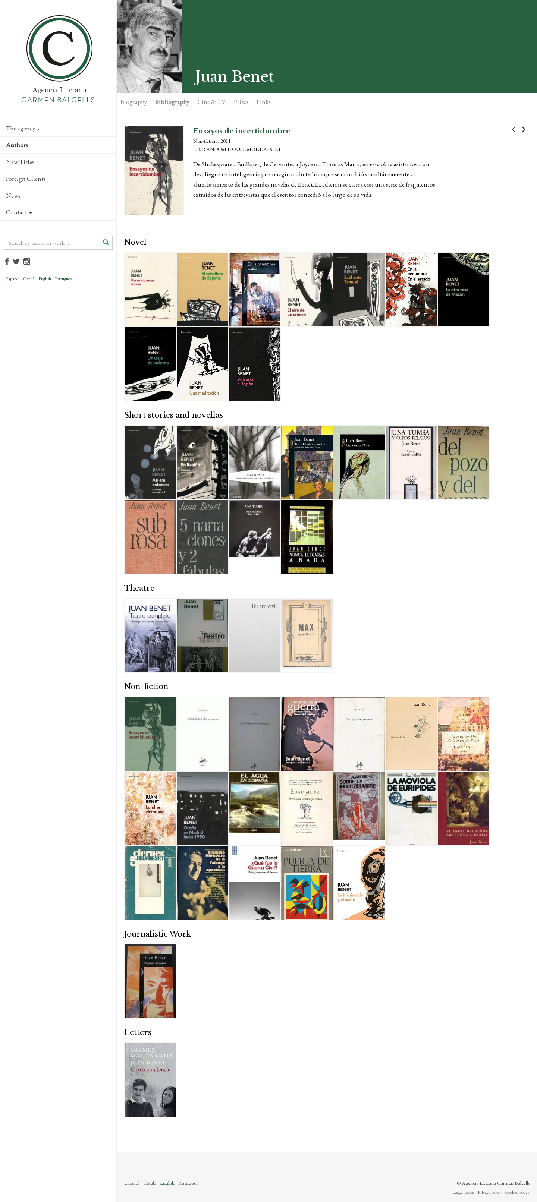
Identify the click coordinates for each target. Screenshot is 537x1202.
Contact (19, 212)
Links (264, 102)
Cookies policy (517, 1192)
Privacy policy (489, 1192)
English (44, 279)
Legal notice (463, 1192)
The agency (23, 128)
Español (12, 279)
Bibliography (172, 102)
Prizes (241, 102)
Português (63, 279)
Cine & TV (211, 102)
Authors (17, 145)
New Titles (20, 162)
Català (29, 279)
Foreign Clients (26, 178)
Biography (133, 102)
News (13, 195)
